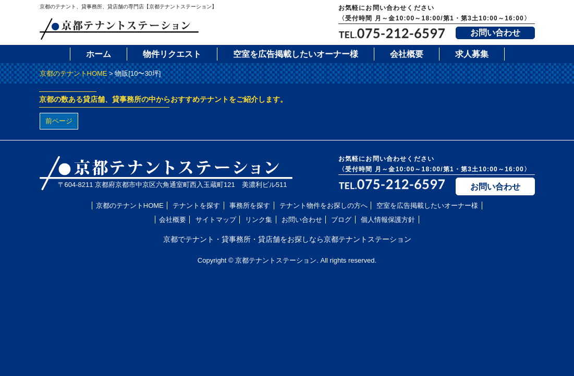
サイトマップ (216, 220)
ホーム (98, 54)
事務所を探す (249, 205)
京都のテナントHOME (73, 73)
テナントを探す (196, 205)
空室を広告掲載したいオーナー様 (295, 54)
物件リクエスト (172, 54)
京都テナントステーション (275, 260)
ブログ (341, 220)
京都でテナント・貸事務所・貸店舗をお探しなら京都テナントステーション (287, 239)
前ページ (58, 121)
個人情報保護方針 (388, 220)
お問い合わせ (495, 32)
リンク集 (258, 220)
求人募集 (471, 54)
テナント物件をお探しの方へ (323, 205)
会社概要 (406, 54)
